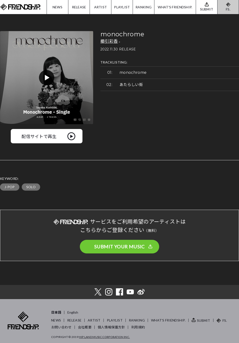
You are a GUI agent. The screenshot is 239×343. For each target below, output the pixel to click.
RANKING (144, 7)
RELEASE (79, 7)
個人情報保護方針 (111, 327)
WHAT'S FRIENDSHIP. (175, 7)
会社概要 (85, 327)
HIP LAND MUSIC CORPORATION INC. (104, 337)
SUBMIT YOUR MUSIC (119, 246)
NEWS (57, 7)
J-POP (10, 187)
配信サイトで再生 (39, 136)
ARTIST (100, 7)
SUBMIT (203, 320)
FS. (228, 9)
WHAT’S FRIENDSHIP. (168, 320)
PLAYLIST (122, 7)
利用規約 (138, 327)
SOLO (31, 187)
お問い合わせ (61, 327)
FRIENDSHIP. (20, 7)
